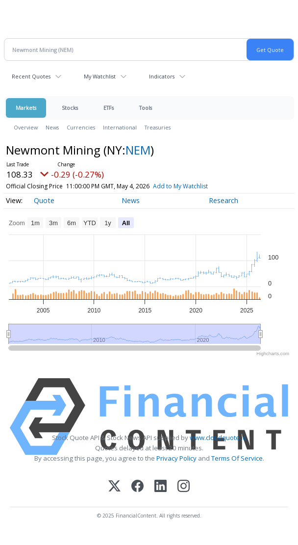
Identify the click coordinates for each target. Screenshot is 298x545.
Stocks (70, 107)
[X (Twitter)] (114, 487)
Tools (145, 107)
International (120, 127)
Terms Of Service (237, 458)
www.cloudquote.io (218, 437)
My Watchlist (100, 76)
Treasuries (158, 127)
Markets (26, 107)
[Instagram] (184, 487)
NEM (137, 150)
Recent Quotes (31, 76)
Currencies (81, 127)
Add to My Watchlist (180, 186)
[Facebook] (137, 487)
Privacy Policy (176, 458)
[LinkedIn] (160, 487)
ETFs (108, 107)
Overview (26, 127)
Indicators (161, 76)
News (52, 127)
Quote (44, 200)
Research (223, 200)
